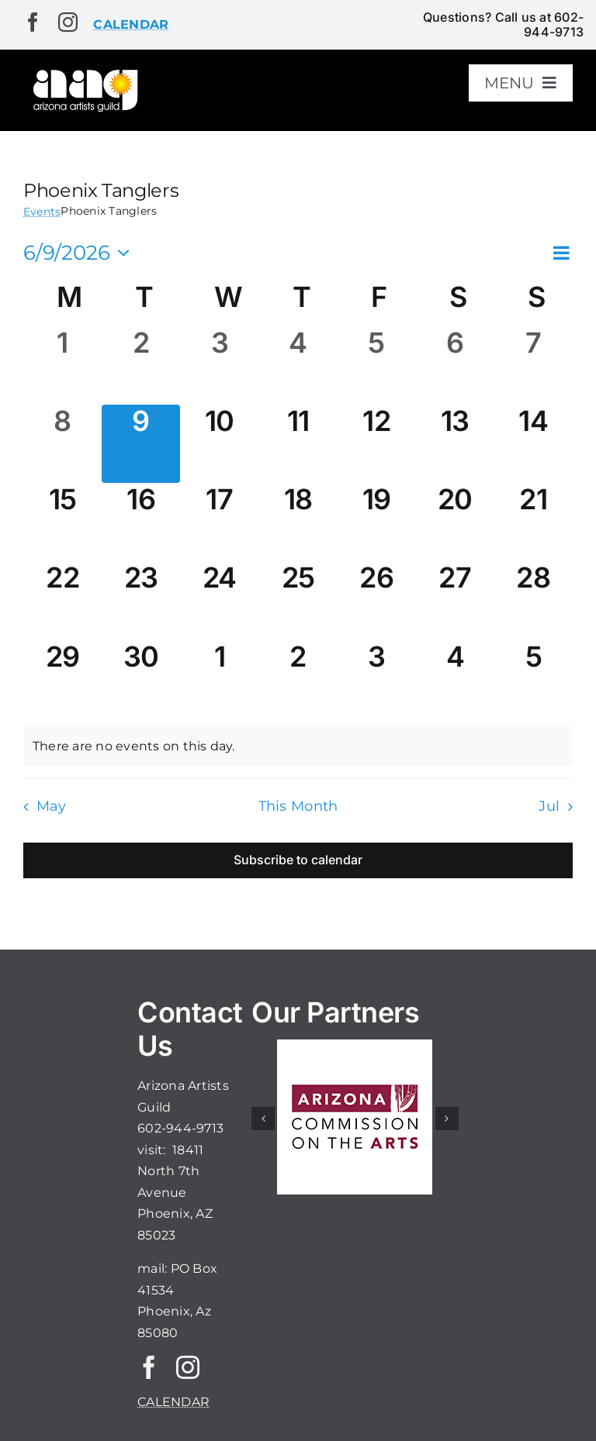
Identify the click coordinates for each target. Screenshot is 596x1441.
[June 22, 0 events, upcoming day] (62, 600)
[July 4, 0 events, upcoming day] (455, 679)
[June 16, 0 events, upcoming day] (141, 522)
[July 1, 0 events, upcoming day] (219, 679)
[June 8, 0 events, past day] (62, 444)
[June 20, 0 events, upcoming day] (455, 522)
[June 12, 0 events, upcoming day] (377, 444)
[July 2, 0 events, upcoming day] (297, 679)
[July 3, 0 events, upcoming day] (377, 679)
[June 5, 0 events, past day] (377, 365)
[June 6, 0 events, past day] (455, 365)
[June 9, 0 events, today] (141, 444)
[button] (263, 1118)
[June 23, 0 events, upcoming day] (141, 600)
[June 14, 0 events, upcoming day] (533, 444)
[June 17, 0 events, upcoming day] (219, 522)
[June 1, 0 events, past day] (62, 365)
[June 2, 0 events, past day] (141, 365)
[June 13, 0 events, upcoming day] (455, 444)
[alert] (298, 746)
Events (42, 212)
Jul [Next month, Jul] (549, 806)
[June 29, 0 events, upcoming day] (62, 679)
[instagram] (68, 22)
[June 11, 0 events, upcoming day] (297, 444)
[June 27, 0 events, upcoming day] (455, 600)
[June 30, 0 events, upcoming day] (141, 679)
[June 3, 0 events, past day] (219, 365)
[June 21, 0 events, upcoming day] (533, 522)
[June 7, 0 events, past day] (533, 365)
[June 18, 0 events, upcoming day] (297, 522)
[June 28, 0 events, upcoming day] (533, 600)
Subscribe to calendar (298, 860)
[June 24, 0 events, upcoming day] (219, 600)
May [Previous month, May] (51, 806)
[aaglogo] (83, 72)
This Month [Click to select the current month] (298, 806)
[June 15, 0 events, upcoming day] (62, 522)
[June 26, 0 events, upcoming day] (377, 600)
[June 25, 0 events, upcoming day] (297, 600)
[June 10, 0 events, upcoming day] (219, 444)
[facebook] (33, 22)
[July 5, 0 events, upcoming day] (533, 679)
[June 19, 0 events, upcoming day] (377, 522)
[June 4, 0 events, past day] (297, 365)
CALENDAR (173, 1401)
